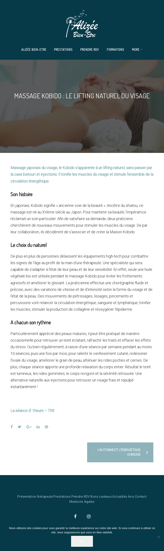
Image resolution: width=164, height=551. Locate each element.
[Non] (159, 537)
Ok (82, 541)
